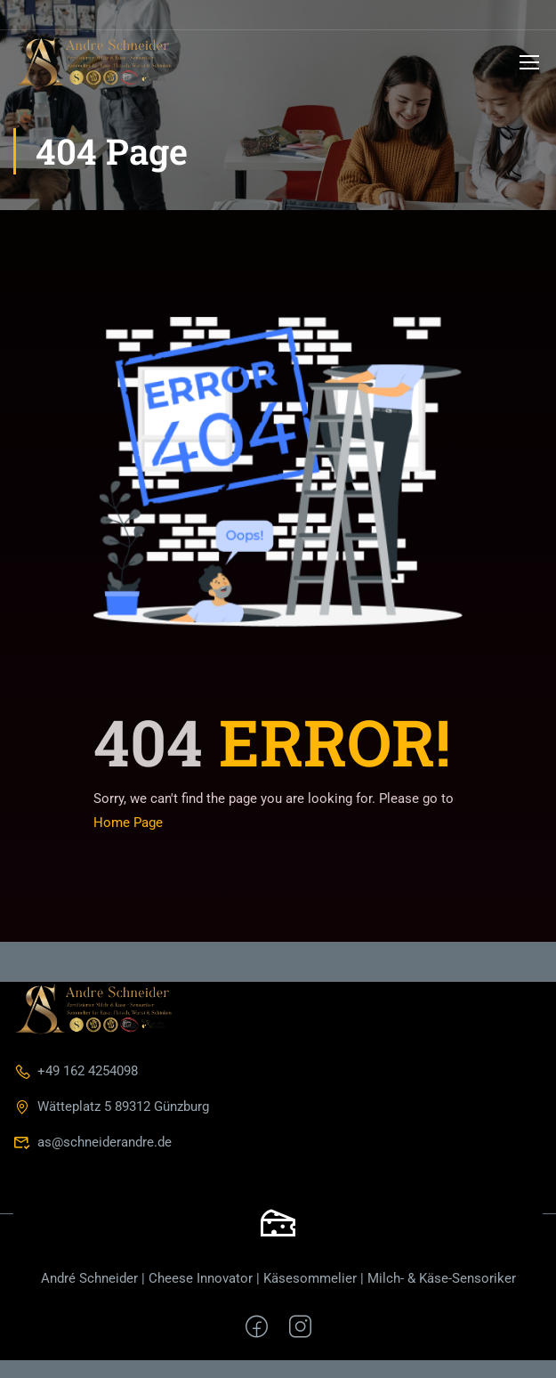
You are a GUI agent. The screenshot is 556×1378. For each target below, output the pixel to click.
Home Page (128, 823)
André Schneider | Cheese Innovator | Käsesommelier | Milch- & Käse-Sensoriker (278, 1278)
